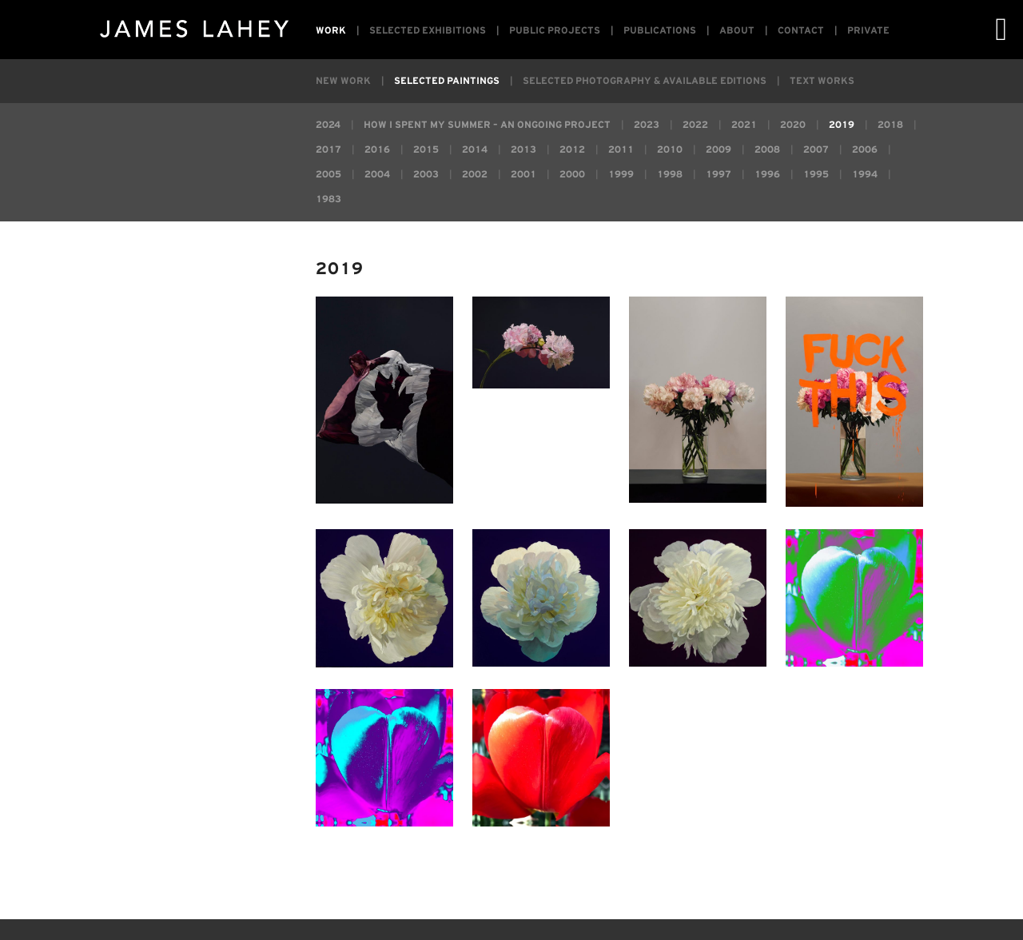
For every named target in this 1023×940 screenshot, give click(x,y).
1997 (718, 174)
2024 (328, 125)
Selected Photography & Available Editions (644, 81)
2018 (890, 125)
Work (331, 30)
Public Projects (554, 30)
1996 (767, 174)
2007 (816, 149)
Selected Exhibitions (427, 30)
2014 (475, 149)
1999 (621, 174)
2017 (328, 149)
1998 (670, 174)
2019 (841, 125)
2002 (475, 174)
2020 (793, 125)
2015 (426, 149)
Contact (801, 30)
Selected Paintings (447, 81)
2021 (744, 125)
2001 (523, 174)
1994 (865, 174)
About (736, 30)
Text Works (822, 81)
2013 (523, 149)
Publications (659, 30)
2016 (377, 149)
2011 (621, 149)
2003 (426, 174)
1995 (816, 174)
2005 (328, 174)
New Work (343, 81)
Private (868, 30)
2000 (572, 174)
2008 (767, 149)
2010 (670, 149)
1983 (328, 199)
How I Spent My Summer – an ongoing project (487, 125)
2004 (377, 174)
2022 (695, 125)
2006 (865, 149)
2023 (646, 125)
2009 (718, 149)
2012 (572, 149)
